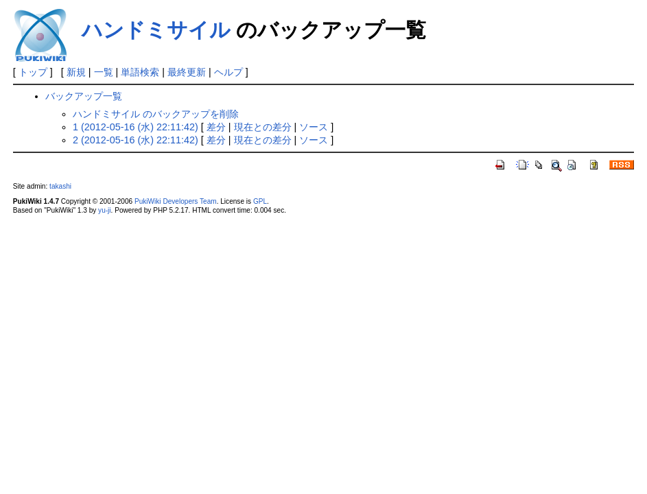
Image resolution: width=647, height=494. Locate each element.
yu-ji (104, 210)
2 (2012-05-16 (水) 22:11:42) (135, 139)
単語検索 (140, 72)
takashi (60, 186)
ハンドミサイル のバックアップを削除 (156, 113)
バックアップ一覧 (83, 96)
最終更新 (186, 72)
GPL (260, 201)
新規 (76, 72)
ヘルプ (228, 72)
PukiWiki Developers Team (175, 201)
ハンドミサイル (156, 30)
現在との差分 (263, 126)
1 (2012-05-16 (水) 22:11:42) (135, 126)
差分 (216, 126)
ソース (313, 126)
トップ (33, 72)
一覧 (103, 72)
